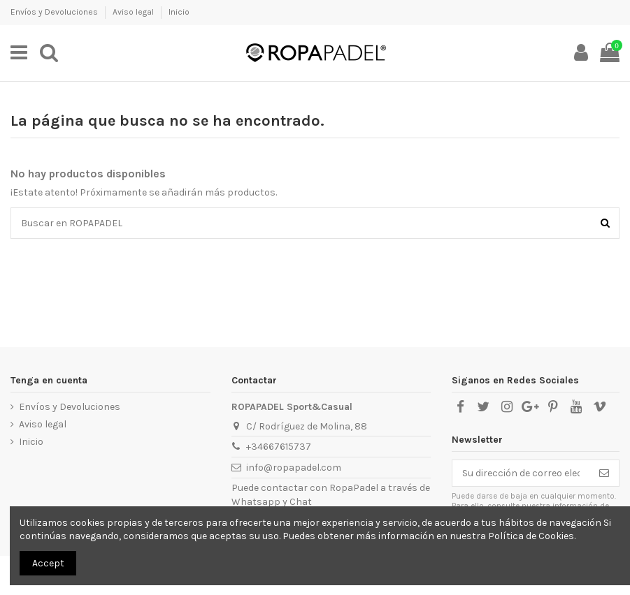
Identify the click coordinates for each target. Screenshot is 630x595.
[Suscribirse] (604, 473)
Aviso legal (134, 12)
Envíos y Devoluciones (55, 12)
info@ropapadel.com (293, 467)
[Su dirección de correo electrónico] (520, 473)
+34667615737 (278, 447)
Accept (48, 563)
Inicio (179, 12)
